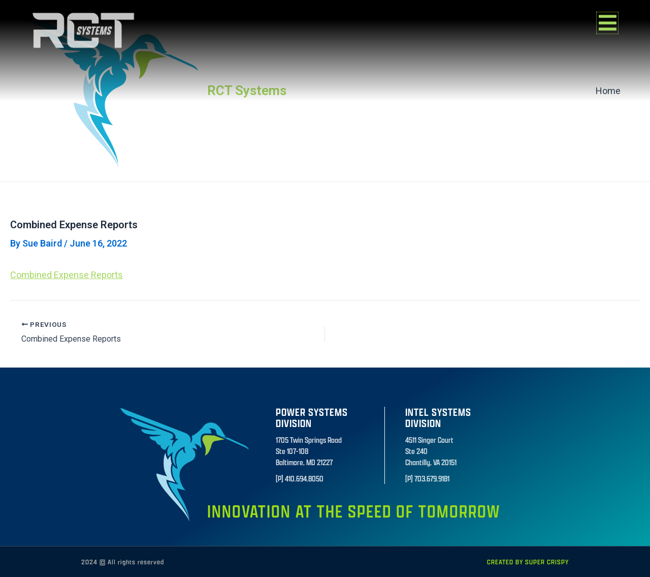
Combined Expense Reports (66, 274)
